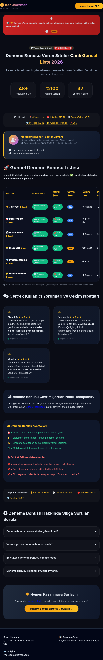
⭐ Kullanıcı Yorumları (57, 123)
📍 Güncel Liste (36, 117)
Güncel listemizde (35, 406)
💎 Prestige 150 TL (35, 123)
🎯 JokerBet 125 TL (56, 117)
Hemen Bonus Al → (89, 6)
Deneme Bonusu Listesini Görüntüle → (51, 608)
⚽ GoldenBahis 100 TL (79, 117)
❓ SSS (73, 123)
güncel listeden (35, 601)
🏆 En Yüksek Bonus (40, 492)
